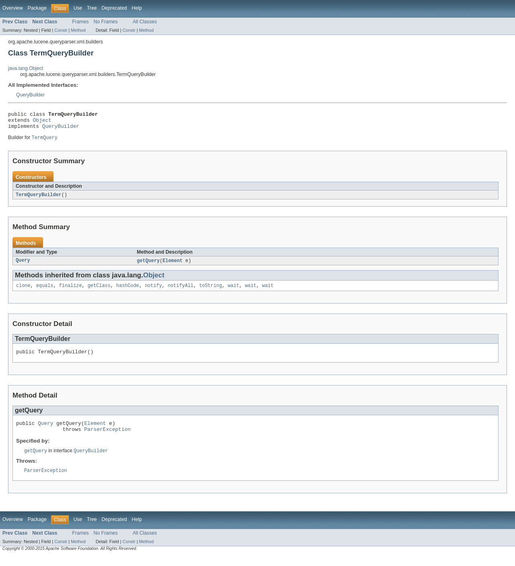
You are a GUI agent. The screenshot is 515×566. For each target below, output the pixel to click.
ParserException (107, 438)
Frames (80, 22)
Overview (12, 8)
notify (153, 291)
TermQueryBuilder (39, 199)
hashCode (127, 291)
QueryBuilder (30, 95)
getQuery (148, 265)
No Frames (106, 22)
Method (78, 30)
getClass (99, 291)
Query (23, 265)
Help (137, 8)
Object (42, 122)
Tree (92, 8)
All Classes (145, 22)
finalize (70, 291)
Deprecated (114, 8)
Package (37, 8)
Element (173, 265)
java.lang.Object (25, 68)
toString (210, 291)
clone (23, 291)
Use (77, 8)
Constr (60, 30)
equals (45, 291)
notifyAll (181, 291)
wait (233, 291)
